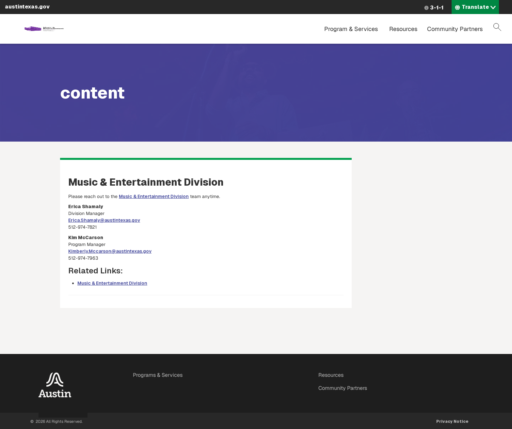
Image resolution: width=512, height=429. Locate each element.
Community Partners (455, 29)
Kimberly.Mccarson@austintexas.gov (110, 251)
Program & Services (351, 29)
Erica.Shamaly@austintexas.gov (104, 220)
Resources (403, 29)
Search (497, 27)
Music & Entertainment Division (154, 196)
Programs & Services (158, 375)
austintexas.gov (27, 6)
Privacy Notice (452, 421)
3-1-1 (436, 7)
